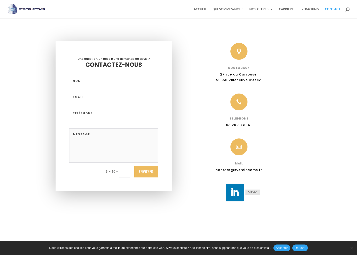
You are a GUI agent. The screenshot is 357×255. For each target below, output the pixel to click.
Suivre (251, 192)
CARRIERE (286, 9)
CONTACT (333, 9)
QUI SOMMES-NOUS (227, 9)
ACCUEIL (200, 9)
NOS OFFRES (258, 9)
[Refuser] (351, 248)
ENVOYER (146, 171)
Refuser (300, 248)
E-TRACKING (309, 9)
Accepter (282, 248)
